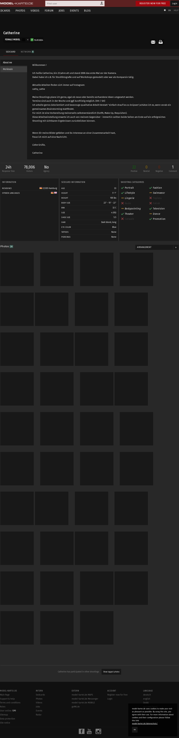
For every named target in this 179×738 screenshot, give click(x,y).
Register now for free (152, 3)
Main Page (5, 682)
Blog (91, 10)
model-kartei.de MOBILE (83, 690)
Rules (2, 694)
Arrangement (144, 248)
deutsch (147, 682)
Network (26, 50)
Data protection (7, 706)
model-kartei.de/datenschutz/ (145, 723)
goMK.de (76, 694)
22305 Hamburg (49, 189)
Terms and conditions (10, 690)
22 (132, 169)
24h (9, 169)
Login (174, 3)
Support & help (7, 686)
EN (168, 10)
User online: (8, 698)
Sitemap (4, 702)
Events (78, 10)
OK (135, 730)
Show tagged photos (111, 659)
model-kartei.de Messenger (85, 686)
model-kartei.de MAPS (82, 682)
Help (174, 10)
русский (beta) (150, 694)
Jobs (66, 10)
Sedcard (10, 50)
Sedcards (40, 682)
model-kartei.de (86, 731)
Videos (39, 10)
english (146, 686)
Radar (39, 702)
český (146, 690)
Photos (24, 10)
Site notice (5, 710)
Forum (53, 10)
